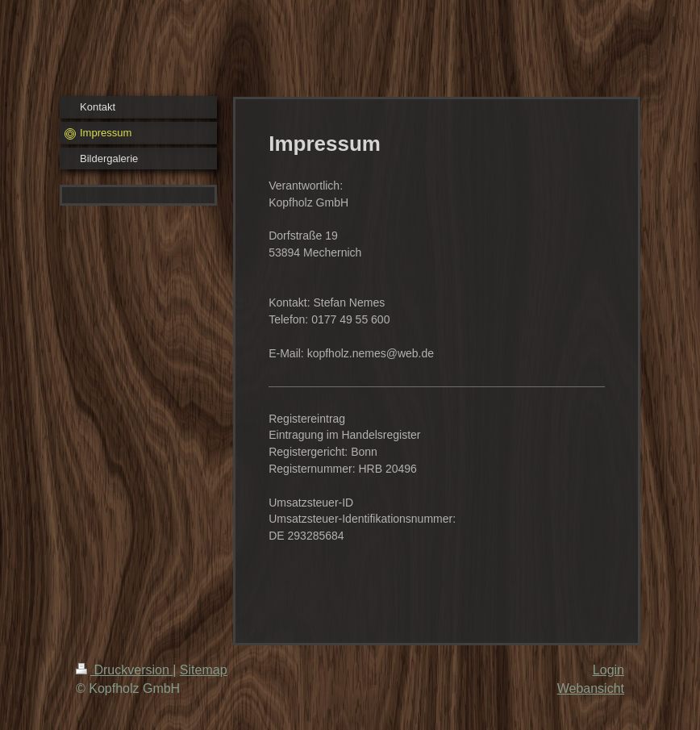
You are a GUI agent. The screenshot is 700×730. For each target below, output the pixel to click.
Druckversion (124, 670)
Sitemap (203, 670)
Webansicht (590, 688)
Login (608, 670)
